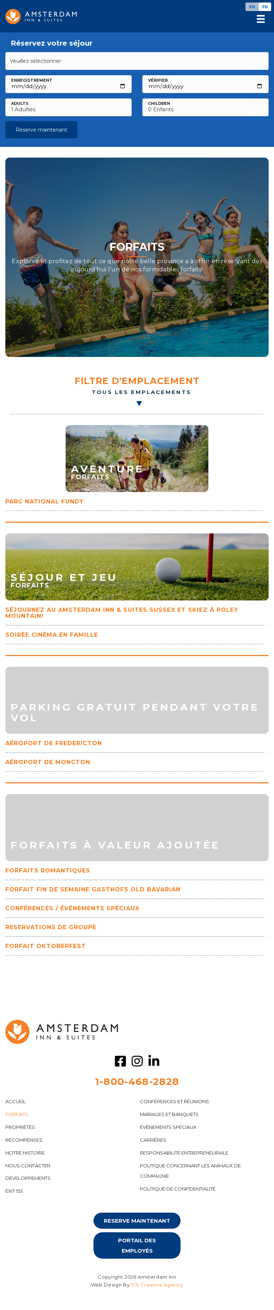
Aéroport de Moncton (47, 762)
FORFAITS (17, 1114)
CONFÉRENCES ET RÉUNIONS (174, 1101)
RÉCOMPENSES (23, 1140)
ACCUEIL (15, 1101)
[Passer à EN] (252, 6)
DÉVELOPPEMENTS (28, 1178)
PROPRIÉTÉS (20, 1127)
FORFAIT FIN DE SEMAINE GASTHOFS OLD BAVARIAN (93, 889)
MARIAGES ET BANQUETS (169, 1114)
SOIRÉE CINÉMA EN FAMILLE (51, 634)
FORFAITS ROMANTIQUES (47, 870)
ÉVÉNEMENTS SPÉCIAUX (168, 1127)
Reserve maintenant (41, 130)
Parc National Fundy (44, 501)
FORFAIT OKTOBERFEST (45, 946)
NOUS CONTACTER (27, 1165)
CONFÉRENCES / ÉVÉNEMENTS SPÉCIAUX (72, 908)
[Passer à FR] (265, 6)
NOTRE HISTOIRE (25, 1153)
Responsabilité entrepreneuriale (184, 1153)
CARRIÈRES (153, 1140)
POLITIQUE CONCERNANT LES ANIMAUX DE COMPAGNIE (190, 1171)
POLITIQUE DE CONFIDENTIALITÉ (177, 1189)
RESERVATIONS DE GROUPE (50, 927)
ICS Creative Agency (157, 1285)
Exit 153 (14, 1191)
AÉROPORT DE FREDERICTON (53, 743)
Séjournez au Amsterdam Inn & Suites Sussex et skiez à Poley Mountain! (121, 613)
